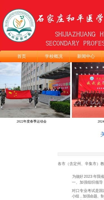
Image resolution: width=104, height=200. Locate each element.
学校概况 (54, 56)
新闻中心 (86, 56)
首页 (21, 56)
